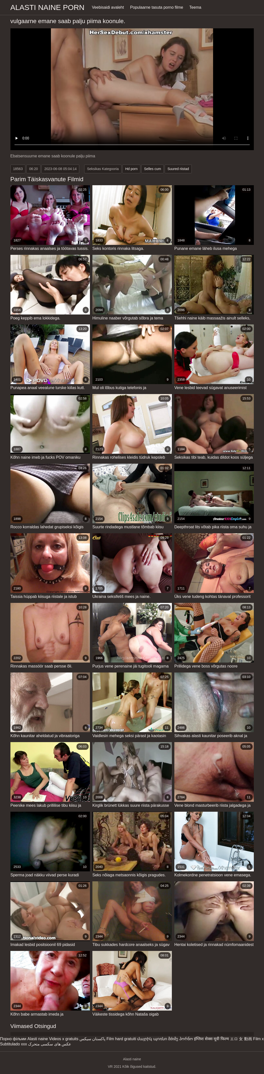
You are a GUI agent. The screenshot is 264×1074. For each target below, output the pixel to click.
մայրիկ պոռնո (152, 1039)
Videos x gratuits (63, 1039)
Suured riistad (178, 169)
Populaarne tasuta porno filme (156, 7)
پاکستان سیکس (92, 1039)
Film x (258, 1039)
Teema (195, 7)
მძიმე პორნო (180, 1039)
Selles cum (152, 169)
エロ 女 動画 (241, 1039)
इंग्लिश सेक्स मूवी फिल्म (211, 1039)
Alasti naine (37, 1039)
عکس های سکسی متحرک (49, 1044)
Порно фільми (13, 1039)
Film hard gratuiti (121, 1039)
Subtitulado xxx (13, 1044)
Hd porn (131, 169)
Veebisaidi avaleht (108, 7)
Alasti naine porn (47, 7)
